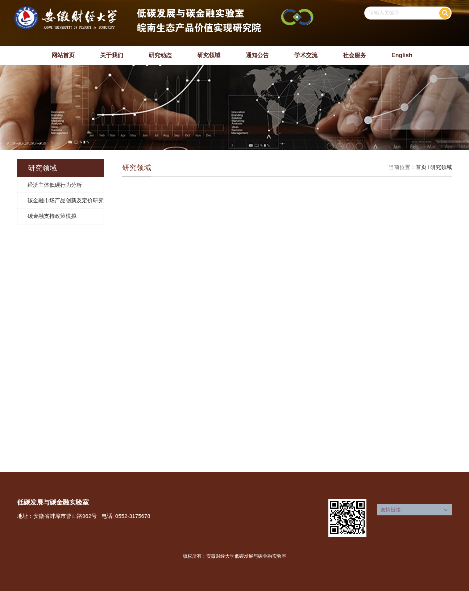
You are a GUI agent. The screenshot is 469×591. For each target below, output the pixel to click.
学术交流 (305, 55)
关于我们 (111, 55)
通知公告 (257, 55)
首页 (421, 167)
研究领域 (208, 55)
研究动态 (160, 55)
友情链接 (391, 509)
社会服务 (354, 55)
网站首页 (63, 55)
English (401, 55)
